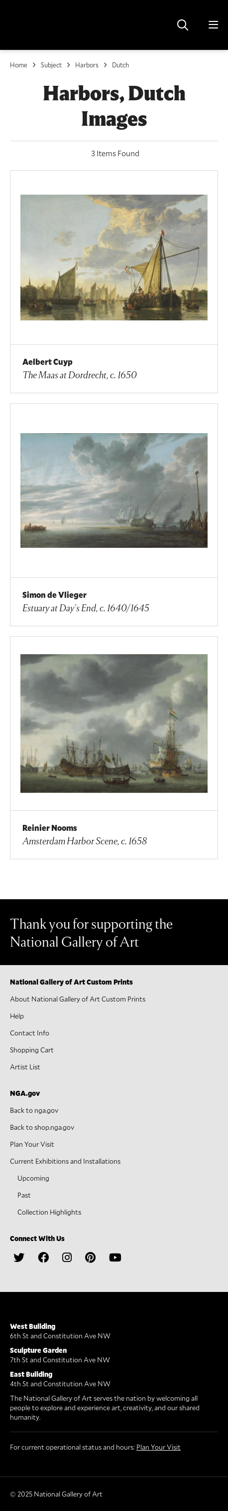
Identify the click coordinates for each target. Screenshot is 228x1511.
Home (18, 64)
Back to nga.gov (34, 1110)
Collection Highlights (49, 1212)
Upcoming (33, 1178)
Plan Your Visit (32, 1144)
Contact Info (29, 1032)
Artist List (25, 1066)
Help (17, 1015)
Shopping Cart (32, 1049)
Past (24, 1195)
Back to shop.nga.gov (42, 1127)
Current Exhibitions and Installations (65, 1161)
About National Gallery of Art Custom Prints (77, 999)
